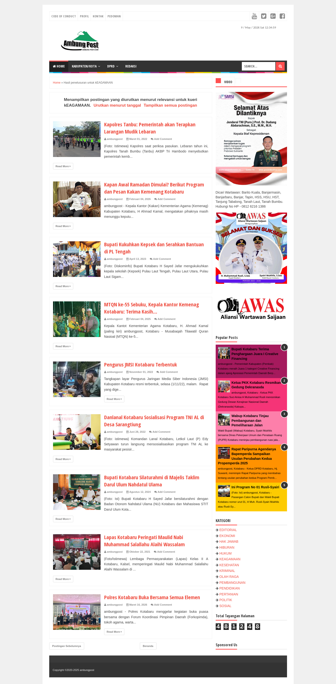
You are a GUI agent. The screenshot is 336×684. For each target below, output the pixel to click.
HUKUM (225, 553)
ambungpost (87, 670)
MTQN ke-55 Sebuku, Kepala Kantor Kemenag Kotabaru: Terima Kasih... (151, 308)
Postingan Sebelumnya (66, 646)
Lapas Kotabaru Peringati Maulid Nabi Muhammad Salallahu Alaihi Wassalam (144, 540)
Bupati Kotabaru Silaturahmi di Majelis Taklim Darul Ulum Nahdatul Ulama (151, 481)
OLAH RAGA (229, 577)
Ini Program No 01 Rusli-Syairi (255, 487)
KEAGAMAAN (230, 559)
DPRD (111, 66)
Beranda (148, 646)
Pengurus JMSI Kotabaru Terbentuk (140, 364)
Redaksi (130, 66)
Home (59, 66)
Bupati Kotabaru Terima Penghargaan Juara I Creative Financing (255, 353)
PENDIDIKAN (229, 588)
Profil (84, 16)
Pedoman (114, 16)
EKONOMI (227, 536)
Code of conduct (63, 16)
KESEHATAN (229, 565)
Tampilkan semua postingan (170, 105)
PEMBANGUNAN (232, 582)
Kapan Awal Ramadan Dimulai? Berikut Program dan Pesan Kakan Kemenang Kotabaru (154, 188)
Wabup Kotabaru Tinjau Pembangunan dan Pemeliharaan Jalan (250, 420)
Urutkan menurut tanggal (117, 105)
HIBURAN (226, 547)
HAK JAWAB (229, 541)
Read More (63, 166)
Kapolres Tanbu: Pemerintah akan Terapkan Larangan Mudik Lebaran (149, 128)
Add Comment (163, 139)
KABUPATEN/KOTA (84, 66)
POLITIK (225, 600)
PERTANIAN (228, 594)
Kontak (98, 16)
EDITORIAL (228, 530)
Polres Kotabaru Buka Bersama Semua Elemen (152, 597)
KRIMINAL (227, 571)
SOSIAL (225, 606)
